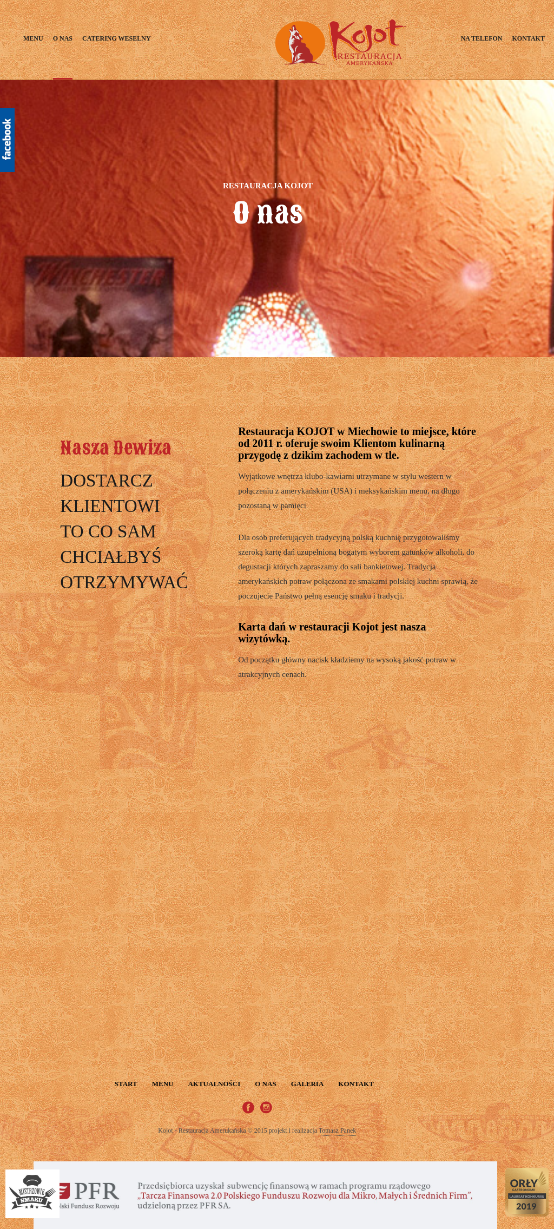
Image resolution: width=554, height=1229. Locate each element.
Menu (33, 38)
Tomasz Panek (337, 1130)
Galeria (307, 1084)
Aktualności (214, 1084)
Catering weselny (116, 38)
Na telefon (482, 38)
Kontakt (528, 38)
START (126, 1084)
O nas (62, 38)
